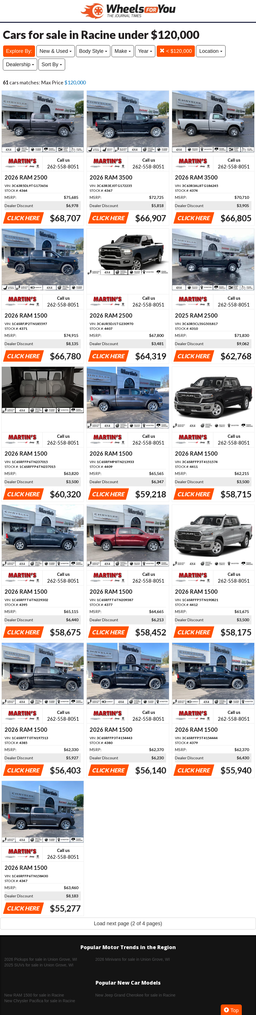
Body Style (93, 51)
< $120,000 (176, 51)
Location (210, 51)
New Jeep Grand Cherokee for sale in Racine (135, 995)
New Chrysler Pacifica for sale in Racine (39, 1001)
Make (123, 51)
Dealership (20, 64)
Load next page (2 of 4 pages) (128, 923)
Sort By (52, 64)
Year (145, 51)
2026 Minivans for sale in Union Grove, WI (132, 959)
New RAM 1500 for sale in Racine (34, 995)
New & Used (56, 51)
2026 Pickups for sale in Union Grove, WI (40, 959)
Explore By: (19, 51)
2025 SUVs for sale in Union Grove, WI (38, 965)
